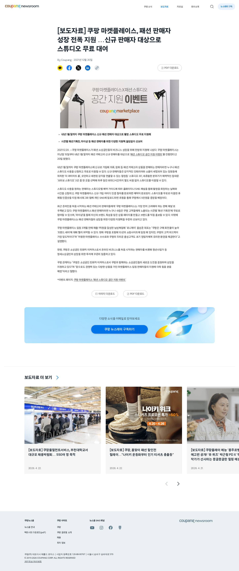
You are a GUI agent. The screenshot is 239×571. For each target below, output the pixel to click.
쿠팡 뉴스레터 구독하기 (119, 329)
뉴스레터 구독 (226, 6)
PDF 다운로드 (170, 68)
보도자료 (164, 7)
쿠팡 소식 (148, 7)
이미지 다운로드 (105, 294)
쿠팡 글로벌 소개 (64, 532)
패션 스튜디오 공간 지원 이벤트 (146, 154)
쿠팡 (59, 527)
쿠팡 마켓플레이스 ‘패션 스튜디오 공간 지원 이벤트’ (100, 279)
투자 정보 (61, 543)
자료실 (180, 7)
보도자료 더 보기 (38, 377)
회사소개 (195, 7)
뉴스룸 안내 (29, 527)
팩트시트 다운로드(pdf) (35, 532)
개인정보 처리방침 (33, 561)
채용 (59, 537)
